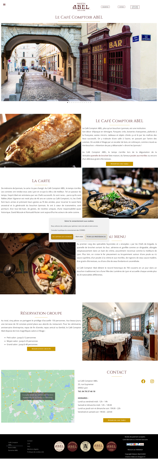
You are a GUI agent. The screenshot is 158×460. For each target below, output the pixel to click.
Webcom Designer (137, 457)
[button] (4, 4)
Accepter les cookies (62, 236)
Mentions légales (33, 449)
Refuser (79, 236)
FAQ (28, 446)
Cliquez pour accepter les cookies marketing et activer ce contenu (37, 396)
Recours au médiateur (135, 450)
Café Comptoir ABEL (13, 443)
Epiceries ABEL (13, 450)
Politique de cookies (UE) (35, 452)
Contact (29, 441)
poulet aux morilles (138, 155)
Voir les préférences (96, 236)
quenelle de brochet (99, 155)
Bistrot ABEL (12, 447)
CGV (28, 444)
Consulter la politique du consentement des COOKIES (68, 230)
